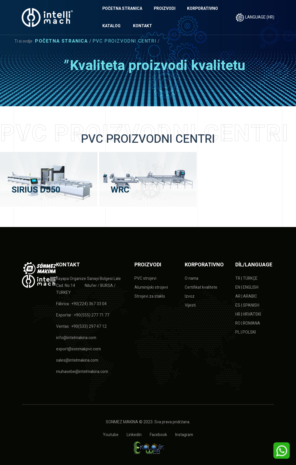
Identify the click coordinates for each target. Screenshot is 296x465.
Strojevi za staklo (149, 296)
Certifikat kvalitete (201, 287)
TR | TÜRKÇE (246, 278)
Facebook (158, 435)
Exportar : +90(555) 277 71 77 (82, 315)
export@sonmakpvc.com (78, 349)
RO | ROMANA (247, 323)
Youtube (111, 435)
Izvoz (190, 296)
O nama (191, 278)
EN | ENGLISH (246, 287)
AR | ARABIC (246, 296)
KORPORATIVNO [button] (202, 9)
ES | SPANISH (247, 305)
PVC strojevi (145, 278)
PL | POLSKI (245, 332)
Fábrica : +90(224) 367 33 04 (81, 304)
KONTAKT (142, 26)
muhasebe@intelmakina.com (82, 372)
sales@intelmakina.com (77, 360)
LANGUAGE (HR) (255, 17)
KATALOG (111, 26)
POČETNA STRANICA (122, 9)
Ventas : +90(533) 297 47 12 (81, 326)
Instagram (184, 435)
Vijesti (190, 305)
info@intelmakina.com (76, 338)
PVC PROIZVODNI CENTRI (124, 41)
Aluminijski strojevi (151, 287)
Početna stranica (61, 41)
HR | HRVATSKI (248, 314)
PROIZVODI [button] (164, 9)
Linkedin (134, 435)
